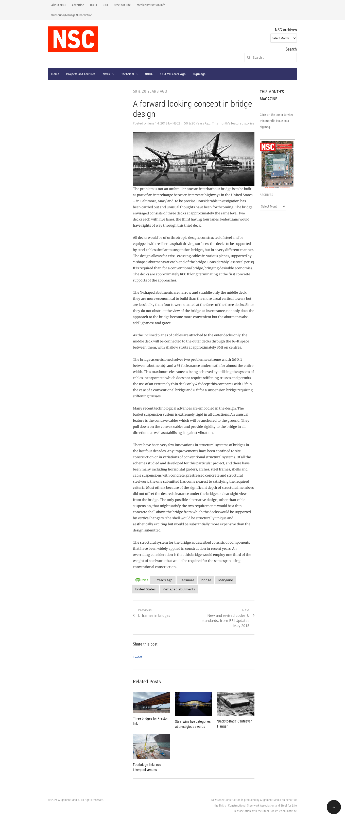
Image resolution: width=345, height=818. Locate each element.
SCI (106, 5)
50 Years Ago (162, 580)
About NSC (58, 5)
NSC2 (176, 123)
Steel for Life (122, 5)
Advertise (78, 5)
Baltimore (187, 580)
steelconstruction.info (151, 5)
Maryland (225, 580)
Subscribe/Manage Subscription (71, 15)
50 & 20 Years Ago (172, 74)
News (106, 74)
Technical (127, 74)
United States (145, 589)
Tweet (137, 657)
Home (55, 74)
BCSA (93, 5)
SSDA (149, 74)
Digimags (199, 74)
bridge (206, 580)
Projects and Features (80, 74)
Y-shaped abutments (179, 589)
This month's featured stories (233, 123)
